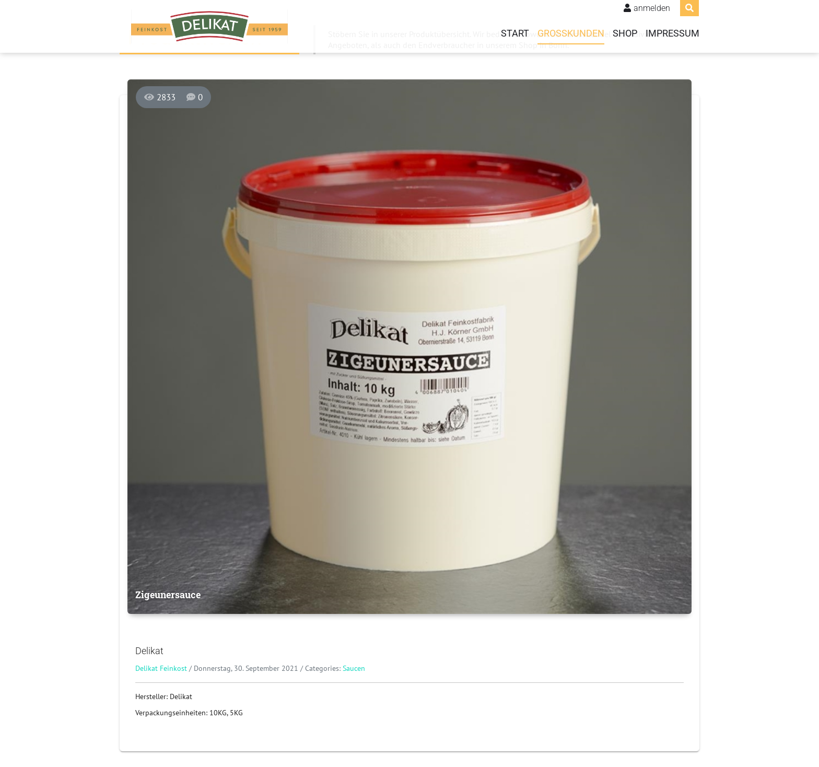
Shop (625, 33)
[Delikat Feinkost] (209, 26)
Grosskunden (570, 33)
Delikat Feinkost (161, 668)
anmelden (652, 8)
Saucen (354, 668)
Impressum (672, 33)
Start (515, 33)
